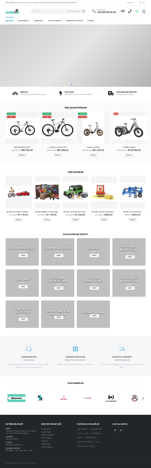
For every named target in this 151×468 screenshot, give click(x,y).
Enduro (80, 433)
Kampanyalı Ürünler (74, 21)
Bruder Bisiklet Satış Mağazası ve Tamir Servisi (47, 212)
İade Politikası (46, 438)
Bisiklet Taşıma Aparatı (85, 442)
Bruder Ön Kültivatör (132, 212)
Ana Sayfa (10, 21)
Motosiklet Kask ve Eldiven (86, 446)
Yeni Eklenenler (55, 21)
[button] (71, 84)
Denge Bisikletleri (96, 429)
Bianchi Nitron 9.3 (22, 147)
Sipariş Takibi (46, 432)
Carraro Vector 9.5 (57, 147)
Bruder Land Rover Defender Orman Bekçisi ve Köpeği (76, 212)
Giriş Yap (130, 2)
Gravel (97, 442)
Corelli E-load (129, 147)
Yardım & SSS (46, 429)
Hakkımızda (45, 444)
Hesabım (44, 441)
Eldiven (80, 437)
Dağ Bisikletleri (82, 429)
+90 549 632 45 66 (106, 12)
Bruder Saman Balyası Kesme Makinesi (104, 212)
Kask (86, 433)
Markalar (38, 21)
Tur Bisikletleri (96, 433)
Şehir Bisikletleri (90, 437)
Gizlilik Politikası (47, 447)
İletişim (91, 21)
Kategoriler (23, 21)
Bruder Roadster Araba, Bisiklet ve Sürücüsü (19, 212)
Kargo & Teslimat (47, 435)
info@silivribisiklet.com (14, 445)
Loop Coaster (93, 147)
